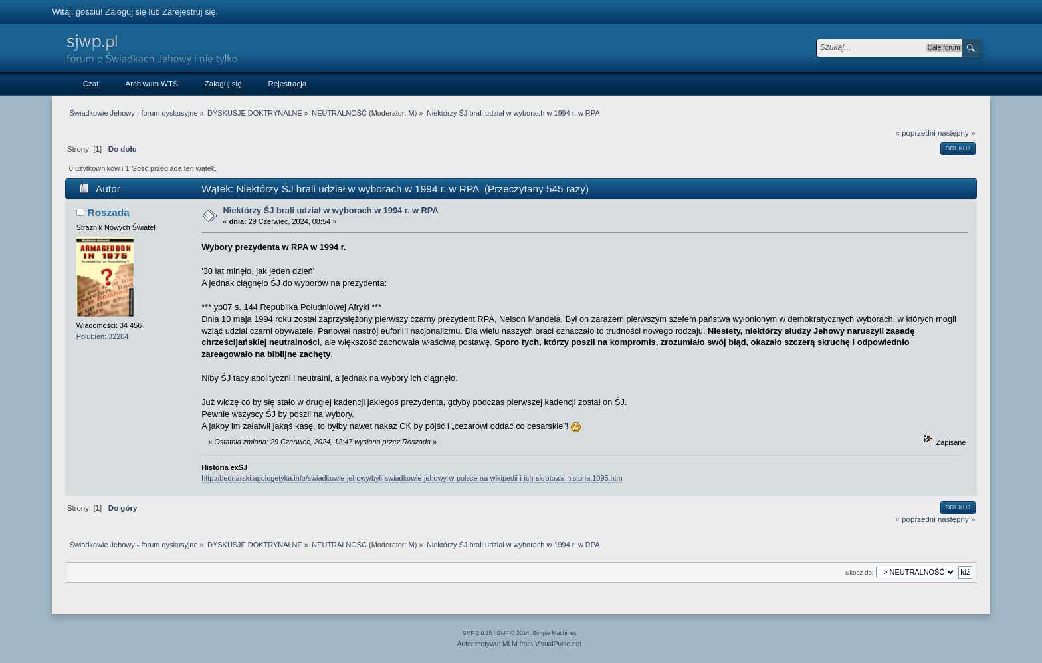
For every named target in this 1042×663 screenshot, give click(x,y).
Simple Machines (554, 633)
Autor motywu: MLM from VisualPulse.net (519, 644)
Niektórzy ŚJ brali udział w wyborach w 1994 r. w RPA (331, 210)
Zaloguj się (125, 12)
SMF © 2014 (513, 633)
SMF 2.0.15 (477, 633)
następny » (956, 133)
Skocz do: (859, 572)
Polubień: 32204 (102, 336)
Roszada (109, 212)
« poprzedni (916, 133)
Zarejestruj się (188, 12)
